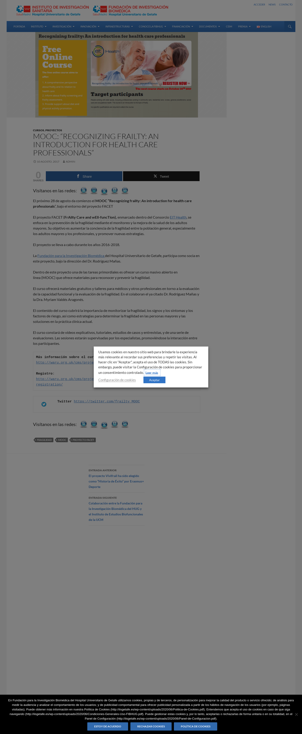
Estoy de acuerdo (107, 726)
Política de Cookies (195, 726)
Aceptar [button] (154, 380)
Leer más (152, 373)
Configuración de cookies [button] (117, 380)
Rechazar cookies (151, 726)
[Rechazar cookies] (296, 714)
